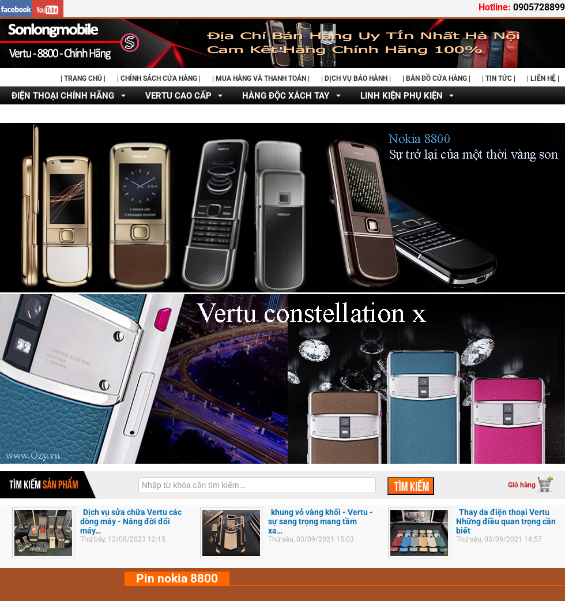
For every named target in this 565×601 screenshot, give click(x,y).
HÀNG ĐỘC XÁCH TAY (285, 96)
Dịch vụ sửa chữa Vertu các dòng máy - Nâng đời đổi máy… (131, 521)
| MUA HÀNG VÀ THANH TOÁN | (261, 78)
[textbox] (257, 485)
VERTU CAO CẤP (178, 96)
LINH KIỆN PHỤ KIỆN (401, 96)
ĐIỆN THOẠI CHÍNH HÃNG (63, 96)
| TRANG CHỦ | (83, 78)
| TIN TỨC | (498, 78)
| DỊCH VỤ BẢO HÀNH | (356, 78)
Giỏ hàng (522, 485)
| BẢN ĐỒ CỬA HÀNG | (436, 78)
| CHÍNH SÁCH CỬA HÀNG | (159, 78)
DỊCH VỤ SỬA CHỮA (52, 114)
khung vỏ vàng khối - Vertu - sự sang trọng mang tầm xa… (320, 521)
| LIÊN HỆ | (543, 78)
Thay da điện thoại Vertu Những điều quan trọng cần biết (506, 521)
